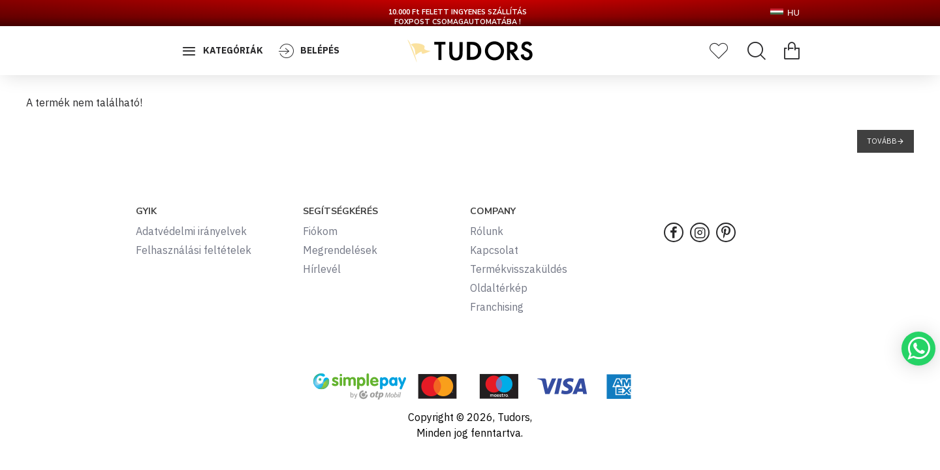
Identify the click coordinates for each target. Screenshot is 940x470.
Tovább (882, 141)
